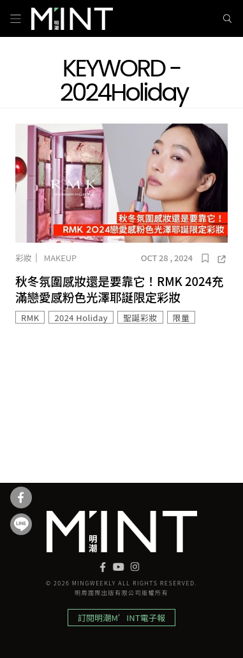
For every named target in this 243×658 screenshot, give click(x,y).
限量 (181, 317)
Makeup (60, 258)
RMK (30, 317)
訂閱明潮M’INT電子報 (121, 618)
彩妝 (23, 258)
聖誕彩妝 (140, 317)
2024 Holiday (80, 317)
